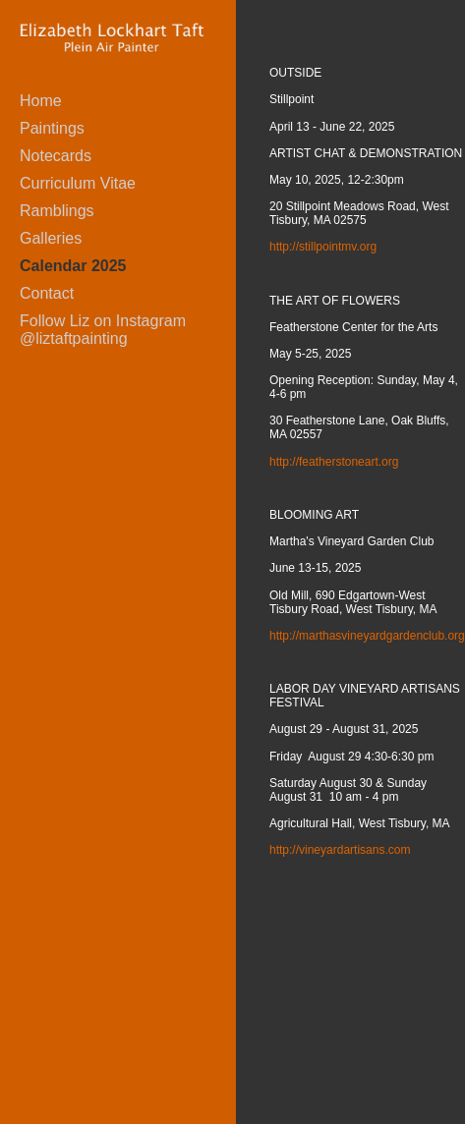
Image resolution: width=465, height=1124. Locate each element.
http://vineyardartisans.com (339, 850)
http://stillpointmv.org (323, 246)
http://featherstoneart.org (333, 462)
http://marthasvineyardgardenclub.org (367, 636)
